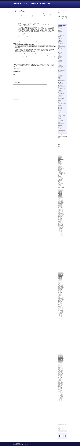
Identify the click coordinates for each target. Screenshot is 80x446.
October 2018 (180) (60, 237)
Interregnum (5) (60, 166)
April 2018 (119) (60, 243)
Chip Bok (59, 53)
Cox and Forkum (60, 120)
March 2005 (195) (60, 402)
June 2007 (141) (60, 375)
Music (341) (59, 176)
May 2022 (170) (60, 194)
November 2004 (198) (60, 406)
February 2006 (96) (60, 391)
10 (59, 19)
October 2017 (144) (60, 249)
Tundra (59, 58)
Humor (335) (59, 165)
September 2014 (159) (60, 287)
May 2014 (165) (60, 291)
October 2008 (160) (60, 359)
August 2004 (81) (60, 409)
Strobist (59, 79)
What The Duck (60, 60)
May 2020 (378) (60, 218)
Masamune (59, 124)
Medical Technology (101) (61, 172)
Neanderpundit (60, 100)
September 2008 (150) (60, 360)
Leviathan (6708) (60, 169)
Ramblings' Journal (60, 127)
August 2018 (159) (60, 239)
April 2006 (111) (60, 389)
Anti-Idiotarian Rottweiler (61, 86)
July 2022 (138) (60, 192)
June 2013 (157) (60, 302)
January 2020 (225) (60, 222)
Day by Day (59, 54)
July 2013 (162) (60, 301)
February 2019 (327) (60, 233)
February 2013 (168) (60, 306)
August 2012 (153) (60, 312)
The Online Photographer (61, 80)
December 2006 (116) (60, 381)
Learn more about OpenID (62, 430)
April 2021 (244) (60, 207)
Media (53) (59, 171)
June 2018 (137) (60, 241)
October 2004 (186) (60, 407)
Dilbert (59, 55)
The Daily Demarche (61, 131)
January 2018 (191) (60, 246)
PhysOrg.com (60, 38)
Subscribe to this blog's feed (62, 424)
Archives (62, 187)
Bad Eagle (59, 116)
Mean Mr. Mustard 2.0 (61, 123)
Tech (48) (59, 182)
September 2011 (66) (60, 323)
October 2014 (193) (60, 286)
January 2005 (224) (60, 404)
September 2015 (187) (60, 275)
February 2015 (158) (60, 282)
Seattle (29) (59, 181)
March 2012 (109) (60, 317)
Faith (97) (59, 160)
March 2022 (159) (60, 196)
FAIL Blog (59, 44)
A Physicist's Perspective (61, 130)
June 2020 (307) (60, 217)
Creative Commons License (24, 444)
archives (64, 143)
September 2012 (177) (60, 311)
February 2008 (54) (60, 367)
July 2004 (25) (59, 410)
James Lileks (60, 96)
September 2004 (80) (60, 408)
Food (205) (59, 162)
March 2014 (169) (60, 293)
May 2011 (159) (60, 327)
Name (14, 74)
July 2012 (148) (60, 313)
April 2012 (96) (60, 316)
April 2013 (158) (60, 304)
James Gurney (60, 76)
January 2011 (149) (60, 331)
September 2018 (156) (60, 238)
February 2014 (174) (60, 294)
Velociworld (60, 110)
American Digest (60, 84)
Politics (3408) (60, 179)
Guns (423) (59, 164)
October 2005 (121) (60, 395)
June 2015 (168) (60, 278)
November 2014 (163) (60, 285)
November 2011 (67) (60, 321)
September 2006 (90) (60, 384)
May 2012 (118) (60, 315)
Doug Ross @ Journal (61, 92)
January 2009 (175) (60, 356)
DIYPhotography (60, 75)
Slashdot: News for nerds (61, 47)
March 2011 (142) (60, 329)
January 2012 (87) (60, 319)
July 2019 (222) (60, 228)
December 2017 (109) (60, 247)
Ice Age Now (60, 28)
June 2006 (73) (60, 387)
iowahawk (59, 94)
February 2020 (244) (60, 221)
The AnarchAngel (60, 85)
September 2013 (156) (60, 299)
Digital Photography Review (62, 74)
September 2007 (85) (60, 372)
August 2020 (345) (60, 215)
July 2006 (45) (59, 386)
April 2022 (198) (60, 195)
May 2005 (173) (60, 400)
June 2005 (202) (60, 399)
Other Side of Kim (60, 126)
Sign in (14, 72)
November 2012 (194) (60, 309)
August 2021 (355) (60, 203)
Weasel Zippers (60, 111)
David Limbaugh (60, 91)
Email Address (15, 77)
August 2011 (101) (60, 324)
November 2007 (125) (60, 370)
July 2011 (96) (59, 325)
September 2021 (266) (60, 202)
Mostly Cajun (60, 99)
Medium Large (60, 56)
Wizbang (59, 112)
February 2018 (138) (60, 245)
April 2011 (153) (60, 328)
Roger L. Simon (60, 104)
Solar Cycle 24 (60, 30)
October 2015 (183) (60, 274)
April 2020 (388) (60, 219)
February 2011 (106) (60, 330)
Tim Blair (59, 109)
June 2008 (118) (60, 363)
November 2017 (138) (60, 248)
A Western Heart (60, 83)
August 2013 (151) (60, 300)
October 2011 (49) (60, 322)
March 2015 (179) (60, 281)
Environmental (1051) (60, 159)
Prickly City (59, 57)
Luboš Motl (59, 36)
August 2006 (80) (60, 385)
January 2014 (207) (60, 295)
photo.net (59, 78)
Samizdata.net (60, 105)
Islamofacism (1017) (60, 167)
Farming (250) (59, 161)
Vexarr (59, 59)
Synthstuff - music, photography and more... (32, 3)
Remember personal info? (18, 82)
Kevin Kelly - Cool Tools (61, 46)
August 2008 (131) (60, 361)
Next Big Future (60, 37)
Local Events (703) (60, 170)
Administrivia (18, 68)
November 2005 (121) (60, 394)
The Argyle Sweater (61, 52)
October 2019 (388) (60, 225)
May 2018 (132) (60, 242)
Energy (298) (59, 158)
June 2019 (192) (60, 229)
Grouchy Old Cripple (61, 93)
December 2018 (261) (60, 235)
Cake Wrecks (60, 65)
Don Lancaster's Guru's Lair (62, 42)
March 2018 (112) (60, 244)
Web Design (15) (60, 184)
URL (14, 79)
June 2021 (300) (60, 205)
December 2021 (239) (60, 199)
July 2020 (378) (60, 216)
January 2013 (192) (60, 307)
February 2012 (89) (60, 318)
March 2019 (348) (60, 232)
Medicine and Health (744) (61, 173)
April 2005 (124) (60, 401)
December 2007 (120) (60, 369)
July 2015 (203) (60, 277)
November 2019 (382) (60, 224)
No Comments (27, 11)
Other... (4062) (60, 177)
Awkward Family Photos (61, 64)
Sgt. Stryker (59, 128)
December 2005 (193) (60, 393)
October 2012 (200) (60, 310)
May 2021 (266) (60, 206)
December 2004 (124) (60, 405)
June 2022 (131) (60, 193)
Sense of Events (60, 106)
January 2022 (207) (60, 198)
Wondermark (60, 61)
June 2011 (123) (60, 326)
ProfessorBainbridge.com (61, 102)
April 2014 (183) (60, 292)
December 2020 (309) (60, 211)
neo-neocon (59, 101)
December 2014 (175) (60, 284)
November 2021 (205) (60, 200)
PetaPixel (59, 77)
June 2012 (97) (60, 314)
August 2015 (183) (60, 276)
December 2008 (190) (60, 357)
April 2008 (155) (60, 365)
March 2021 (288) (60, 208)
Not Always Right (60, 66)
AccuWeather (60, 26)
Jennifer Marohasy (60, 29)
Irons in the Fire (60, 95)
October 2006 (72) (60, 383)
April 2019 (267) (60, 231)
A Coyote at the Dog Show (61, 115)
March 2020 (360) (60, 220)
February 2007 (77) (60, 379)
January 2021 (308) (60, 210)
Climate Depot (60, 27)
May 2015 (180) (60, 279)
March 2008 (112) (60, 366)
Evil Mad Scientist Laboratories (60, 43)
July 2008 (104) (60, 362)
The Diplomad (60, 121)
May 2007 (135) (60, 376)
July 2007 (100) (60, 374)
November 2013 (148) (60, 297)
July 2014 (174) (60, 289)
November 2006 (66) (60, 382)
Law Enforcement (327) (61, 168)
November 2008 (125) (60, 358)
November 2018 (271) (60, 236)
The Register (60, 48)
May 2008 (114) (60, 364)
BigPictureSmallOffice (61, 119)
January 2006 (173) (60, 392)
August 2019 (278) (60, 227)
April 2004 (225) (60, 413)
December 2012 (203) (60, 308)
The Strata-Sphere (60, 107)
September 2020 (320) (60, 214)
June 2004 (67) (60, 411)
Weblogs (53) (59, 185)
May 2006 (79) (60, 388)
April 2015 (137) (60, 280)
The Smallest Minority (61, 108)
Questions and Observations (62, 103)
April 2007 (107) (60, 377)
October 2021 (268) (60, 201)
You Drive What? (60, 67)
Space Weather (60, 31)
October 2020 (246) (60, 213)
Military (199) (59, 175)
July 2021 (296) (60, 204)
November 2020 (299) (60, 212)
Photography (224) (60, 178)
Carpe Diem (59, 71)
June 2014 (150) (60, 290)
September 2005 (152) (60, 396)
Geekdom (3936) (60, 163)
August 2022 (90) (60, 191)
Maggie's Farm (60, 97)
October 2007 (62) (60, 371)
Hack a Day (59, 45)
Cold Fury (59, 90)
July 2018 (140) (60, 240)
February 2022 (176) (60, 197)
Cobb (59, 89)
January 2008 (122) (60, 368)
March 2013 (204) (60, 305)
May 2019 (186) (60, 230)
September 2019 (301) (60, 226)
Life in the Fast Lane (61, 35)
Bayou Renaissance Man (61, 88)
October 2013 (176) (60, 298)
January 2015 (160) (60, 283)
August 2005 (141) (60, 397)
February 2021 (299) (60, 209)
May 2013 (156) (60, 303)
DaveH (15, 11)
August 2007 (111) (60, 373)
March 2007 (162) (60, 378)
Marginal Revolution (61, 98)
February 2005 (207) (60, 403)
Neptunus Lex (60, 125)
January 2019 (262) (60, 234)
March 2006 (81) (60, 390)
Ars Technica (60, 41)
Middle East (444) (60, 174)
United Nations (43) (60, 183)
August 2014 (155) (60, 288)
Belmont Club (60, 87)
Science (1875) (60, 180)
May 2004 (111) (60, 412)
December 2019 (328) (60, 223)
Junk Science (60, 34)
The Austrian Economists (61, 70)
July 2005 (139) (60, 398)
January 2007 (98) (60, 380)
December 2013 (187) (60, 296)
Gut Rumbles (60, 122)
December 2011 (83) (60, 320)
